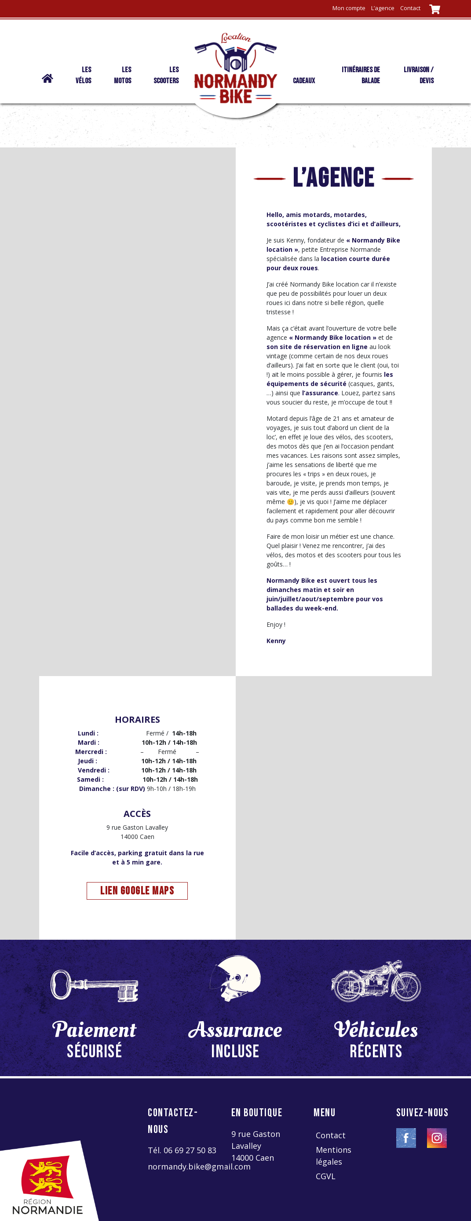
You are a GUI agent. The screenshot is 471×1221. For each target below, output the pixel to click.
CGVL (326, 1176)
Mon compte (348, 8)
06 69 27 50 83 (190, 1150)
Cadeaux (304, 81)
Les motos (122, 76)
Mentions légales (333, 1155)
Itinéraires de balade (361, 76)
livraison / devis (419, 76)
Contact (410, 8)
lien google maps (137, 891)
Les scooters (166, 76)
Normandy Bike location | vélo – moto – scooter (45, 84)
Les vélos (83, 76)
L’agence (382, 8)
